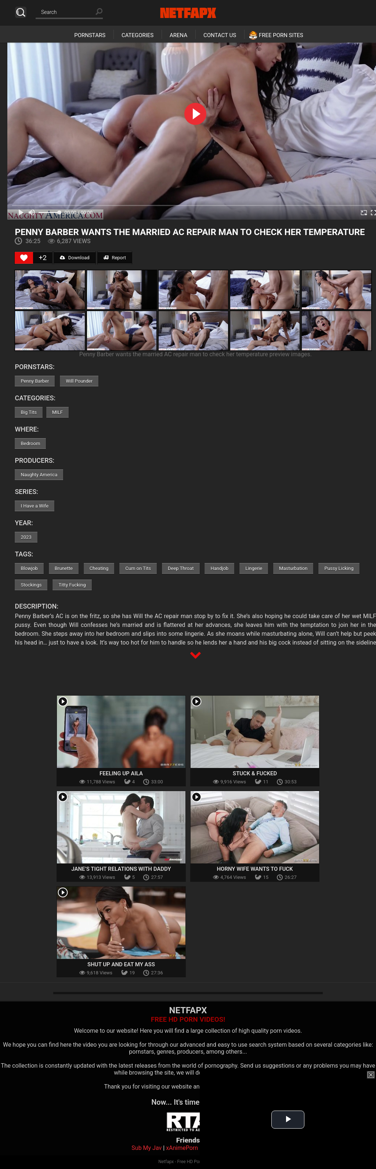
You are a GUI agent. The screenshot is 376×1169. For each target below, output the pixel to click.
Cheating (99, 568)
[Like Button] (24, 258)
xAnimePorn (182, 1147)
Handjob (219, 568)
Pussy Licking (338, 568)
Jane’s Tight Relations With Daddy (121, 869)
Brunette (64, 568)
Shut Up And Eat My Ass (121, 964)
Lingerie (253, 568)
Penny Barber (35, 381)
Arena (178, 35)
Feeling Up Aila (121, 773)
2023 (26, 537)
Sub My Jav (146, 1147)
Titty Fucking (72, 585)
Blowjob (29, 568)
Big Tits (28, 412)
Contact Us (219, 35)
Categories (137, 35)
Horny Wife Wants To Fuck (255, 869)
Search (20, 12)
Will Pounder (79, 381)
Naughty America (39, 474)
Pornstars (89, 35)
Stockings (31, 585)
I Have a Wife (34, 506)
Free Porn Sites (281, 35)
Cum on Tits (138, 568)
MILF (57, 412)
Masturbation (293, 568)
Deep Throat (181, 568)
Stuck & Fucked (255, 773)
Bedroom (30, 443)
